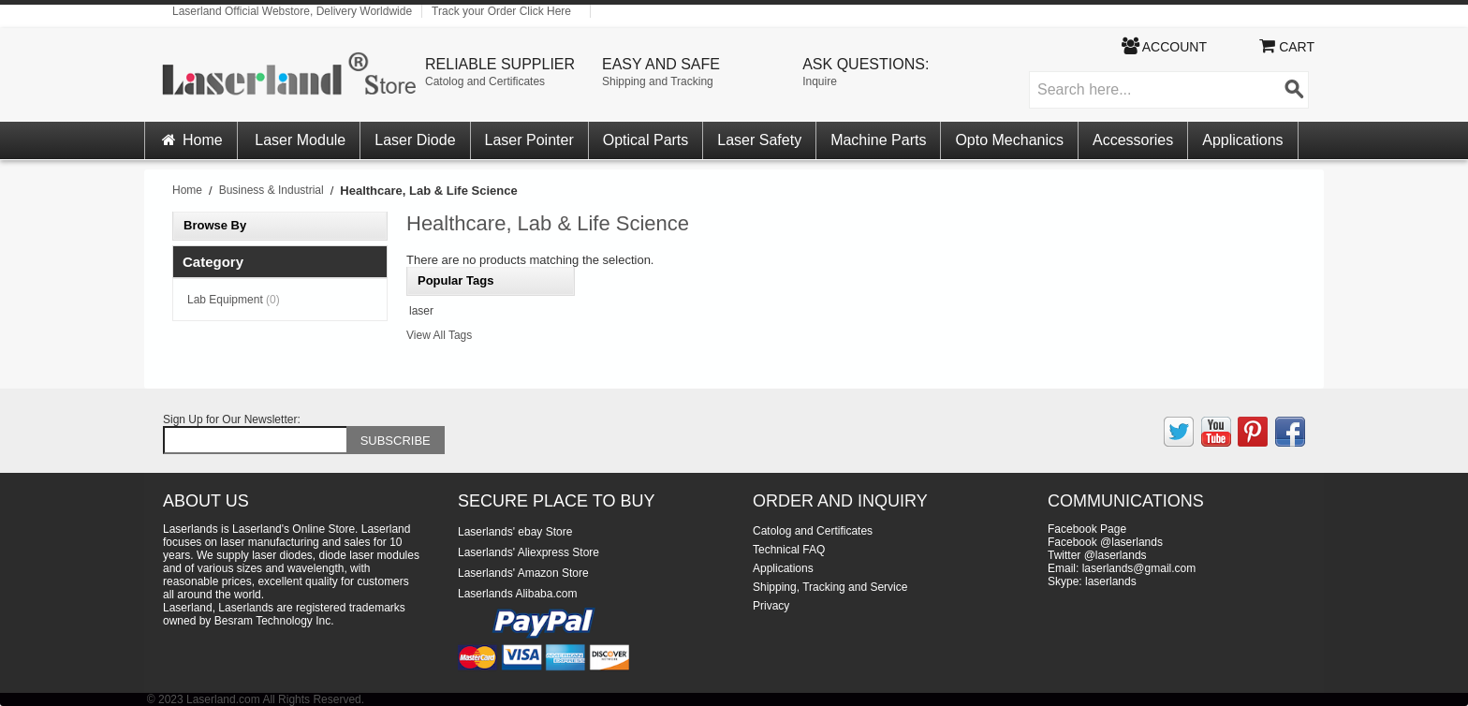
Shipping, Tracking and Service (830, 587)
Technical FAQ (789, 549)
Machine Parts (878, 140)
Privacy (771, 605)
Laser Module (300, 140)
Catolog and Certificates (485, 81)
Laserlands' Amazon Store (523, 573)
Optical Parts (646, 140)
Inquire (819, 81)
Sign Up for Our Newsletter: (232, 419)
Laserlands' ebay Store (515, 531)
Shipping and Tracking (657, 81)
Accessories (1133, 140)
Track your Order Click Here (501, 11)
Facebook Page (1087, 529)
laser (421, 310)
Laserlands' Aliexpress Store (528, 552)
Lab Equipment (233, 299)
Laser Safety (759, 140)
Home (191, 140)
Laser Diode (414, 140)
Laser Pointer (529, 140)
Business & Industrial (271, 190)
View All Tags (439, 335)
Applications (1242, 140)
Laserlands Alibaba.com (517, 593)
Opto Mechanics (1009, 140)
